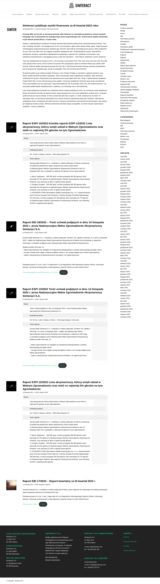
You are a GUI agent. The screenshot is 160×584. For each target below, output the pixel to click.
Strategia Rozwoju (127, 71)
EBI (37, 232)
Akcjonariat (124, 108)
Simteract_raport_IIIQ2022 (30, 504)
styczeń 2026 (125, 164)
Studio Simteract (129, 550)
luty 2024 (123, 213)
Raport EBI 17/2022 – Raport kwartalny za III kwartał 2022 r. (59, 481)
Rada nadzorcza (126, 103)
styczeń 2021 (125, 304)
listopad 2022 (125, 245)
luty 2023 (123, 237)
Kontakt (123, 44)
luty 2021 (123, 301)
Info (121, 36)
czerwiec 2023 (125, 229)
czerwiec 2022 (125, 258)
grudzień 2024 (125, 191)
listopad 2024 (125, 194)
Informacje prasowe (53, 29)
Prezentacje (124, 92)
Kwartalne (42, 484)
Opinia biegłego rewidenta (129, 90)
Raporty (42, 133)
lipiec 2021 (124, 287)
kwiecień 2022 (125, 263)
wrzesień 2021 (125, 282)
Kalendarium (124, 41)
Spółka (122, 63)
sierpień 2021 (125, 285)
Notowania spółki (126, 47)
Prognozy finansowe (127, 81)
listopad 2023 (125, 218)
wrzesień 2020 (125, 312)
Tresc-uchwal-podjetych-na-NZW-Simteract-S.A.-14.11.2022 (40, 365)
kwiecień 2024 (125, 207)
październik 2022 (126, 247)
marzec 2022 (125, 266)
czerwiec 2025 (125, 181)
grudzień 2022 (125, 242)
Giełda (122, 31)
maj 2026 (123, 156)
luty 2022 (123, 269)
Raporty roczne (125, 106)
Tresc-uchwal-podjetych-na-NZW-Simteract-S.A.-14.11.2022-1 (40, 272)
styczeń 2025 (125, 189)
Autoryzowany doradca (128, 87)
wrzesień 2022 (125, 250)
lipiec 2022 (124, 255)
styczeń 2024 (125, 215)
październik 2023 (126, 221)
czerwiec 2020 (125, 317)
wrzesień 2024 (125, 197)
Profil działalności (126, 52)
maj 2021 (123, 293)
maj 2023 (123, 231)
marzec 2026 (125, 159)
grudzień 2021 (125, 274)
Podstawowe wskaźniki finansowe (132, 49)
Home (122, 33)
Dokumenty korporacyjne (129, 111)
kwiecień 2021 (125, 296)
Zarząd (122, 73)
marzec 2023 (125, 234)
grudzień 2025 (125, 167)
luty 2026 (123, 162)
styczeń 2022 (125, 271)
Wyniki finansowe (126, 68)
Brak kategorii (125, 120)
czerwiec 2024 (125, 202)
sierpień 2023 (125, 226)
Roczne (123, 144)
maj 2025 (123, 183)
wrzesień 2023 (125, 223)
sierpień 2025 (125, 175)
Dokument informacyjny (128, 98)
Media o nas (124, 79)
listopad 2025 (125, 170)
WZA (46, 133)
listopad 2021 (125, 277)
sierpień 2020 (125, 314)
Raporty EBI (124, 60)
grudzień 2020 (125, 306)
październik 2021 (126, 279)
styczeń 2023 (125, 239)
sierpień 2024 (125, 199)
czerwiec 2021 (125, 290)
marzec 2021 (125, 298)
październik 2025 (126, 173)
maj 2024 (123, 205)
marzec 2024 (125, 210)
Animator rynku (125, 76)
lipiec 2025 (124, 178)
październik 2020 (126, 309)
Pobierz (63, 272)
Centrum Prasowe (130, 541)
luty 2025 (123, 186)
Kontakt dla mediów (127, 100)
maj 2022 (123, 261)
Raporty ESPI (125, 84)
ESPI (37, 133)
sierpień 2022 (125, 253)
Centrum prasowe (41, 29)
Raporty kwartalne (126, 95)
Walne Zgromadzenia (128, 65)
